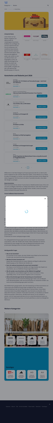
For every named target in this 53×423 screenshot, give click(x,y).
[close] (45, 198)
